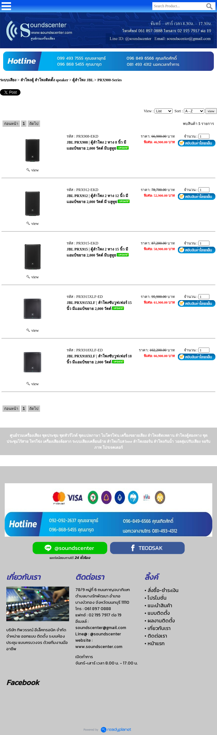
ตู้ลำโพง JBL (82, 80)
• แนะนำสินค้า (158, 605)
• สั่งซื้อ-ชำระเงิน (161, 590)
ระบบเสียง (8, 80)
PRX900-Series (109, 80)
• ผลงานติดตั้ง (159, 620)
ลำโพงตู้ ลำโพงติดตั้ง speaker (44, 80)
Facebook (22, 682)
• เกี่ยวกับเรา (157, 628)
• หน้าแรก (154, 643)
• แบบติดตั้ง (157, 613)
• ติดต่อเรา (155, 635)
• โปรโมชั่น (155, 598)
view (32, 170)
